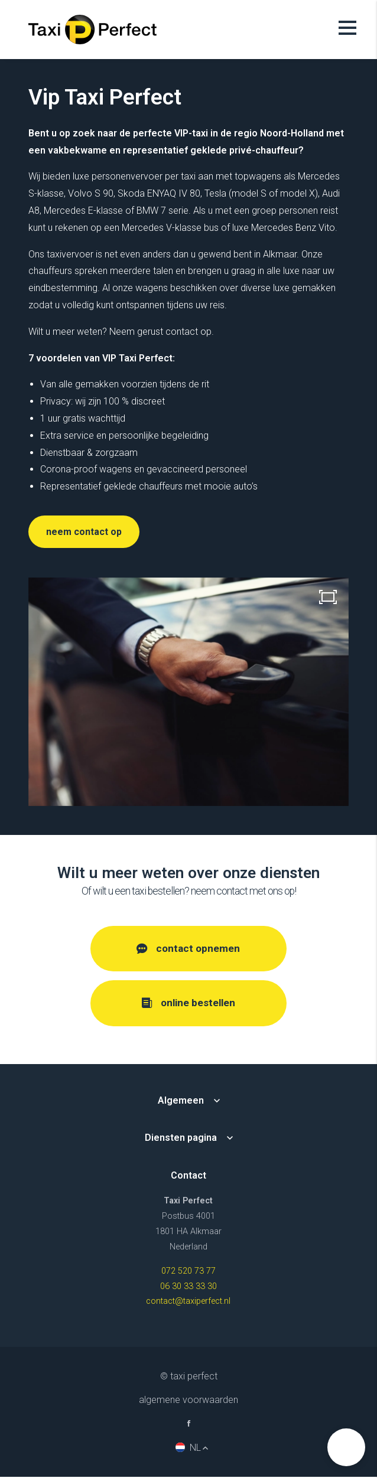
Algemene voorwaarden (188, 1401)
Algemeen (181, 1101)
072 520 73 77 (188, 1272)
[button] (346, 1447)
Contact (188, 1176)
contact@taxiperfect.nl (188, 1302)
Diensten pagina (181, 1138)
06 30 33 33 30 (188, 1287)
